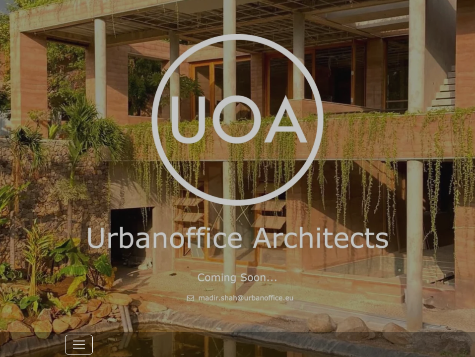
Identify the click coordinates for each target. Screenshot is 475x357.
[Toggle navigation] (79, 345)
